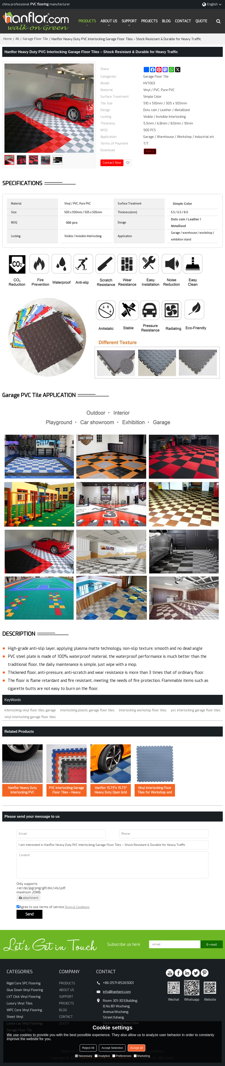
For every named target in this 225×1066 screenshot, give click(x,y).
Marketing (142, 1056)
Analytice (102, 1056)
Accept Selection (112, 1047)
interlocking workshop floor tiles (143, 710)
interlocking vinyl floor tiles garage (30, 710)
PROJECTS (149, 21)
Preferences (121, 1056)
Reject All (88, 1047)
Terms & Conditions (77, 907)
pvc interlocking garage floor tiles (196, 710)
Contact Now (112, 163)
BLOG (166, 21)
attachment (28, 898)
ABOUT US (108, 21)
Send (29, 914)
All (17, 39)
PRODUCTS (87, 21)
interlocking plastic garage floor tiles (87, 710)
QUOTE (201, 21)
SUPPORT (129, 21)
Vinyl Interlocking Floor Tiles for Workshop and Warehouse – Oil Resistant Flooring (155, 790)
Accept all (136, 1047)
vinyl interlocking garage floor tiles (30, 717)
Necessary (83, 1056)
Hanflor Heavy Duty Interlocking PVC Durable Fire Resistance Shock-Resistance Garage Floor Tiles (22, 790)
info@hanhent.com (117, 991)
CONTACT (183, 21)
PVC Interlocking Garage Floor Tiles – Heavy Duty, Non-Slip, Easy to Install (66, 790)
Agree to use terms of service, (53, 907)
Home (7, 39)
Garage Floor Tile (35, 39)
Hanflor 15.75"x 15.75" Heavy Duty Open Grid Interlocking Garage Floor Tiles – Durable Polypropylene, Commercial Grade (111, 790)
